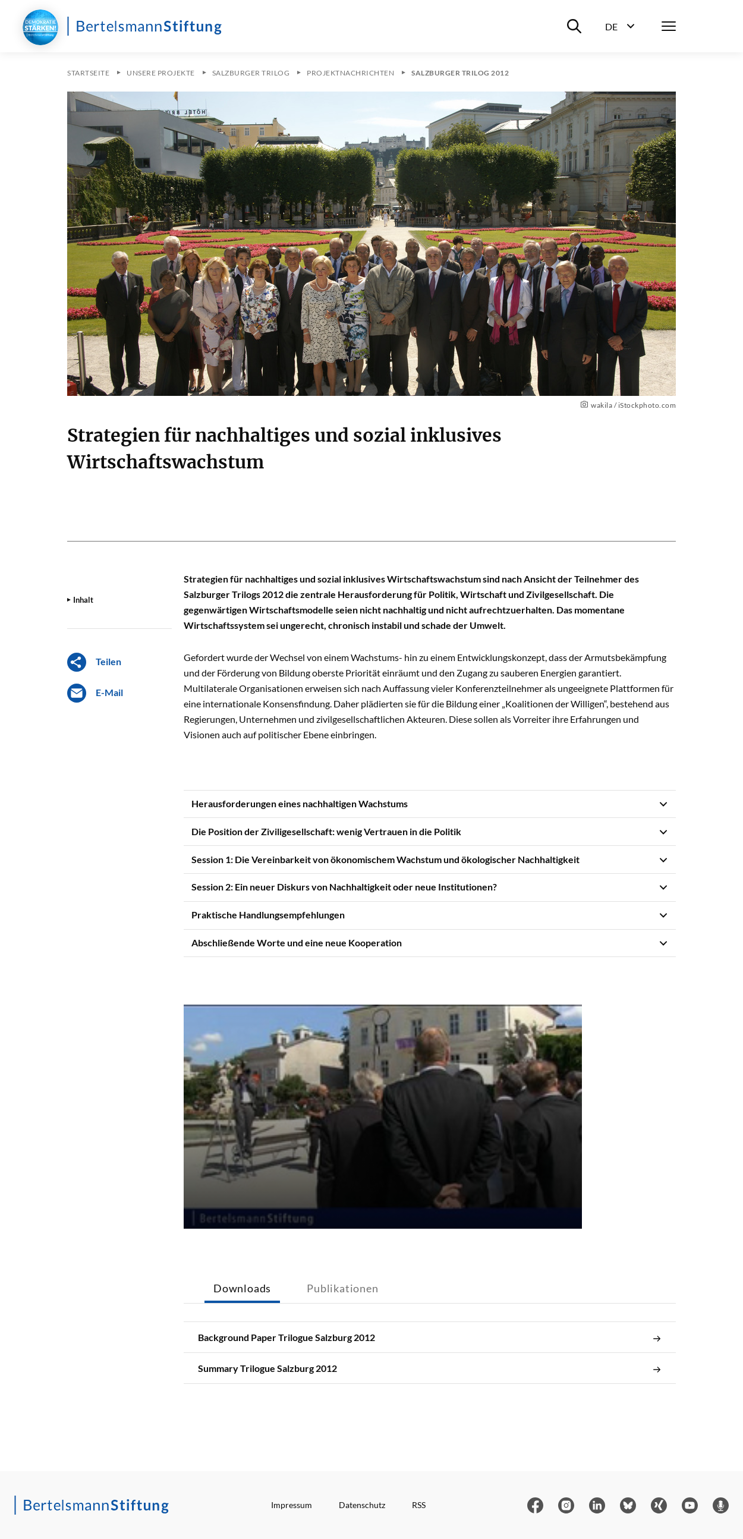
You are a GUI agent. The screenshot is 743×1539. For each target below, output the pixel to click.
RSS (419, 1505)
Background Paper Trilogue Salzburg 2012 (430, 1337)
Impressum (291, 1505)
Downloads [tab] (242, 1288)
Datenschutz (362, 1505)
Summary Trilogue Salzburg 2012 (430, 1368)
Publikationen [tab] (342, 1288)
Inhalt (83, 600)
